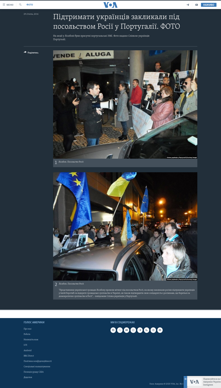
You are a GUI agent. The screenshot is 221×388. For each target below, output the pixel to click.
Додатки (28, 377)
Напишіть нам (31, 340)
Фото (29, 5)
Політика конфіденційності (38, 361)
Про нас (28, 329)
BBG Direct (29, 356)
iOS (25, 345)
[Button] (31, 53)
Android (28, 350)
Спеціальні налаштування (37, 367)
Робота (27, 334)
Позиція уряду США (34, 372)
